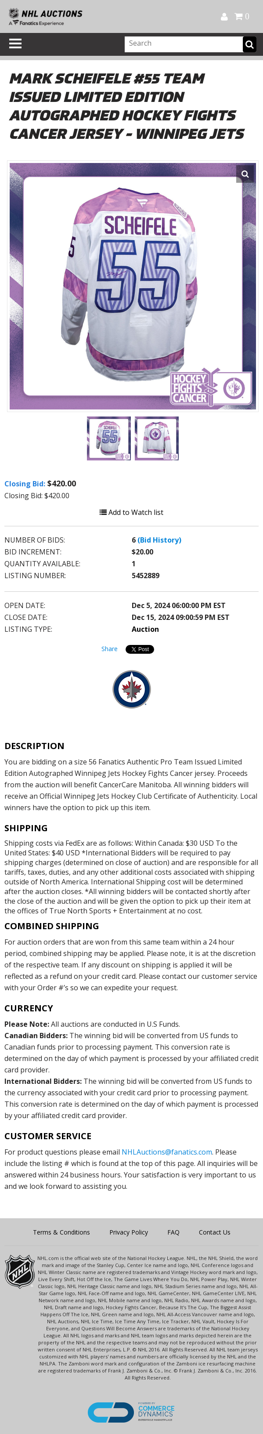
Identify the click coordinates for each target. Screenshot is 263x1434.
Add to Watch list (131, 512)
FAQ (173, 1232)
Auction (145, 629)
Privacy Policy (128, 1232)
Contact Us (215, 1232)
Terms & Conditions (61, 1232)
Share (109, 649)
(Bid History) (159, 540)
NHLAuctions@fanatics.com (167, 1152)
